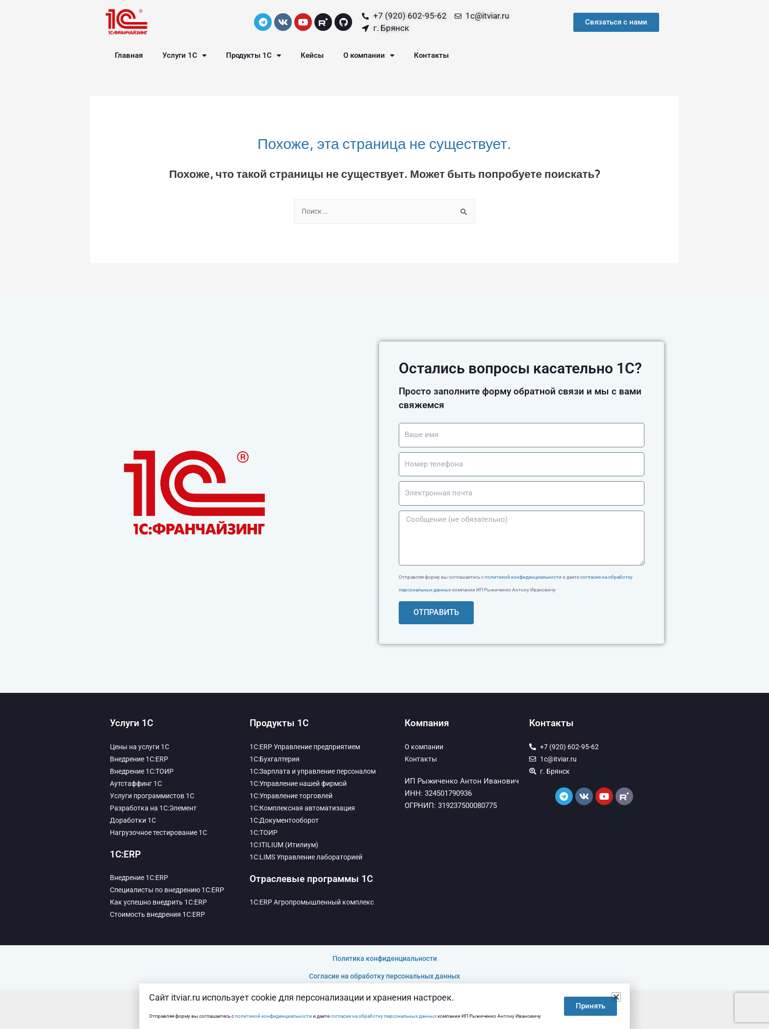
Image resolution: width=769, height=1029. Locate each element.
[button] (616, 997)
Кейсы (312, 55)
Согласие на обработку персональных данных (384, 976)
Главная (129, 55)
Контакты (431, 55)
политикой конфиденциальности (523, 577)
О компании (368, 55)
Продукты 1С (253, 55)
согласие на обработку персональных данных (383, 1016)
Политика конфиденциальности (384, 959)
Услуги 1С (184, 55)
